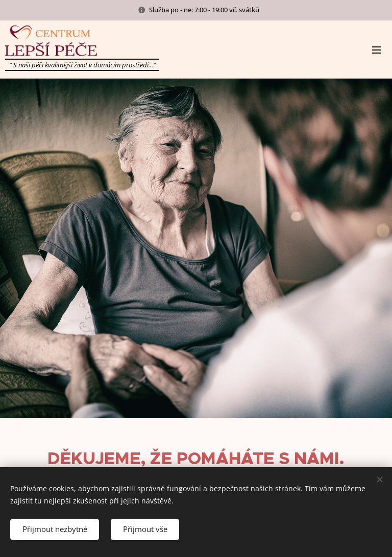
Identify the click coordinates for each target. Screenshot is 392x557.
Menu (376, 49)
